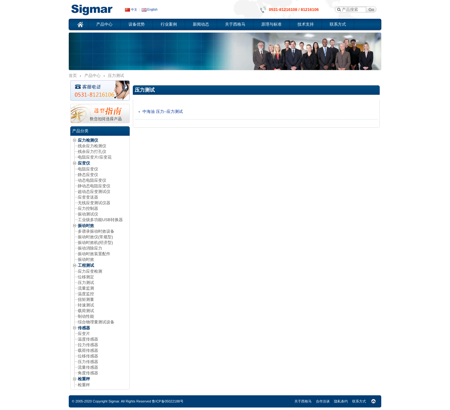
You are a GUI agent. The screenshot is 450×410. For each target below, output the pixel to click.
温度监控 (86, 293)
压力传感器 (88, 361)
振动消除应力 (90, 248)
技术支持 (306, 24)
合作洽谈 (323, 401)
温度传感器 (88, 339)
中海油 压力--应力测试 (162, 111)
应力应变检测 (90, 271)
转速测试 (86, 305)
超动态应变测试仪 (94, 191)
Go (371, 9)
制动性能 (86, 316)
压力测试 (86, 282)
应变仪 (97, 9)
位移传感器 (88, 356)
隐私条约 (341, 401)
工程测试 (86, 265)
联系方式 (338, 24)
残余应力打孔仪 (92, 151)
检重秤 (84, 379)
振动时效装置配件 (94, 253)
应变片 (84, 333)
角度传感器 (88, 373)
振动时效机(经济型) (95, 242)
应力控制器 (88, 208)
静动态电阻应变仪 (94, 186)
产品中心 (104, 24)
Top (373, 401)
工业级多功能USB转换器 (100, 219)
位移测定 (86, 277)
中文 (131, 9)
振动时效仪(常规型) (95, 237)
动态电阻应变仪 (92, 180)
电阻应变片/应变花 (95, 157)
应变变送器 (88, 197)
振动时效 (86, 225)
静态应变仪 (88, 174)
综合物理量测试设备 (96, 322)
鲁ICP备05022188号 (167, 401)
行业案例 (169, 24)
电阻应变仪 (88, 169)
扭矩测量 (86, 299)
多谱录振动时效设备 (96, 231)
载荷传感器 (88, 350)
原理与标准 (271, 24)
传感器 (84, 328)
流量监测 (86, 288)
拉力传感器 (88, 344)
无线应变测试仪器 (94, 202)
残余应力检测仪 (92, 146)
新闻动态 (201, 24)
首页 (80, 24)
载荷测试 (86, 310)
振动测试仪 (88, 214)
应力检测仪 (88, 140)
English (150, 9)
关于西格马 (235, 24)
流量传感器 (88, 367)
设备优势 (136, 24)
